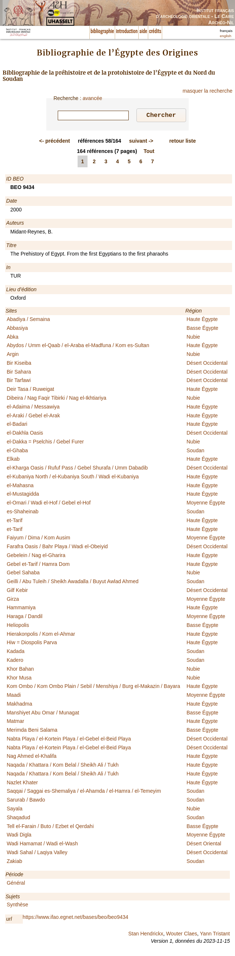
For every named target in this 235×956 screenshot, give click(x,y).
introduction (127, 31)
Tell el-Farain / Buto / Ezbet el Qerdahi (50, 827)
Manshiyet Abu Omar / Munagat (43, 714)
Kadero (15, 661)
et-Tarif (14, 521)
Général (16, 884)
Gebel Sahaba (23, 574)
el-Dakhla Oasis (25, 434)
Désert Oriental (203, 845)
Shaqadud (18, 818)
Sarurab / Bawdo (26, 801)
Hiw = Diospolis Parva (32, 643)
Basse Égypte (202, 329)
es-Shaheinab (22, 513)
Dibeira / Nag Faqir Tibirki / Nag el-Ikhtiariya (56, 399)
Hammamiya (21, 608)
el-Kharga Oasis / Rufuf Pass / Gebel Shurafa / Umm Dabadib (77, 469)
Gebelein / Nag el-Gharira (36, 556)
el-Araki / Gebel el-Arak (33, 417)
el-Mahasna (20, 486)
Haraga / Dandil (24, 617)
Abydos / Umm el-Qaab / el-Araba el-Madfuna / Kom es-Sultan (78, 346)
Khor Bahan (20, 670)
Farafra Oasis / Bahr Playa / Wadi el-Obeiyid (57, 547)
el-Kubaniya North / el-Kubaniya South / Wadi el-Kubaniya (73, 478)
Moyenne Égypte (205, 504)
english (225, 36)
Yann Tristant (215, 935)
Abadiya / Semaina (28, 320)
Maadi (14, 696)
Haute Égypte (202, 320)
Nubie (193, 338)
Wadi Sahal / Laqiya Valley (37, 853)
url (9, 920)
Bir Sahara (19, 373)
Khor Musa (19, 679)
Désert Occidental (206, 364)
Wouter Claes (181, 935)
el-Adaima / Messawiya (33, 408)
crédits (155, 31)
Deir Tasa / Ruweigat (30, 390)
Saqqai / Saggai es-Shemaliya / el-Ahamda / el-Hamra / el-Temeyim (84, 792)
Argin (13, 355)
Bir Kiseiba (19, 364)
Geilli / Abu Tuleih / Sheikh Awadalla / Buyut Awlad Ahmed (72, 582)
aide (143, 31)
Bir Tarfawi (19, 381)
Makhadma (19, 705)
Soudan (195, 451)
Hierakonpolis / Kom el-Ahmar (41, 635)
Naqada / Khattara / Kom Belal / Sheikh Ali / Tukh (62, 766)
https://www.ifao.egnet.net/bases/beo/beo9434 (75, 918)
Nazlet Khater (22, 783)
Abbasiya (17, 329)
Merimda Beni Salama (32, 731)
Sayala (14, 810)
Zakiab (14, 862)
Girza (13, 600)
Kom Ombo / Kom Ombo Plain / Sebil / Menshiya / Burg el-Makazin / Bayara (93, 687)
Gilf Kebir (17, 591)
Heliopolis (18, 626)
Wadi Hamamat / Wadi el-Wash (42, 845)
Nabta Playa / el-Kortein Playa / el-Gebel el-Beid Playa (69, 740)
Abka (12, 338)
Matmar (15, 722)
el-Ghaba (17, 451)
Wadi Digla (19, 836)
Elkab (13, 460)
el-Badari (17, 425)
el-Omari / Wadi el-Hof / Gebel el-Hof (48, 504)
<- (54, 142)
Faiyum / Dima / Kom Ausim (38, 539)
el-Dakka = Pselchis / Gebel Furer (45, 443)
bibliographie (102, 31)
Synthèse (17, 906)
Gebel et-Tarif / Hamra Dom (38, 565)
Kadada (15, 652)
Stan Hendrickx (145, 935)
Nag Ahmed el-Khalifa (31, 757)
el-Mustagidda (23, 495)
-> (141, 142)
